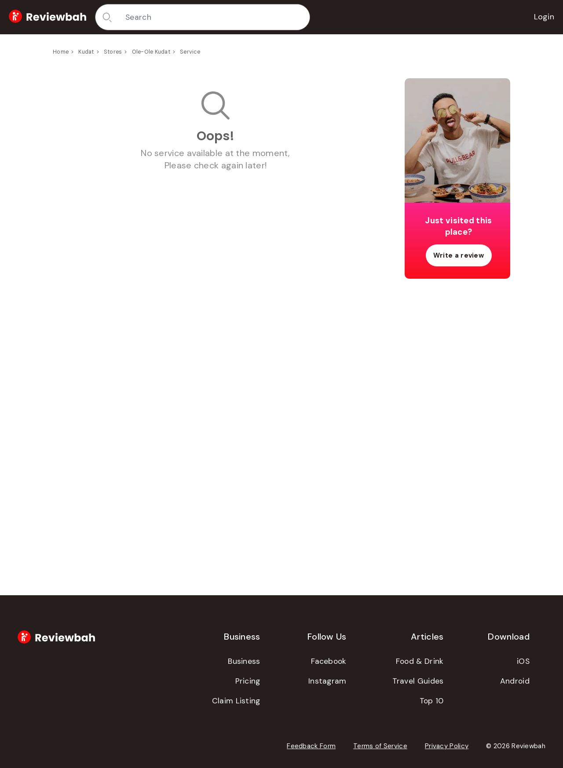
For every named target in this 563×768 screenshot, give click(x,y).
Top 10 (432, 701)
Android (515, 681)
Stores (113, 51)
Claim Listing (236, 701)
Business (244, 661)
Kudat (86, 51)
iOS (523, 661)
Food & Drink (420, 661)
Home (61, 51)
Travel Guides (418, 681)
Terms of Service (380, 746)
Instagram (327, 681)
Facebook (328, 661)
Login (544, 16)
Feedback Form (311, 746)
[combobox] (214, 17)
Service (190, 51)
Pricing (247, 681)
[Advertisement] (457, 424)
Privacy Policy (446, 746)
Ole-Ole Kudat (151, 51)
